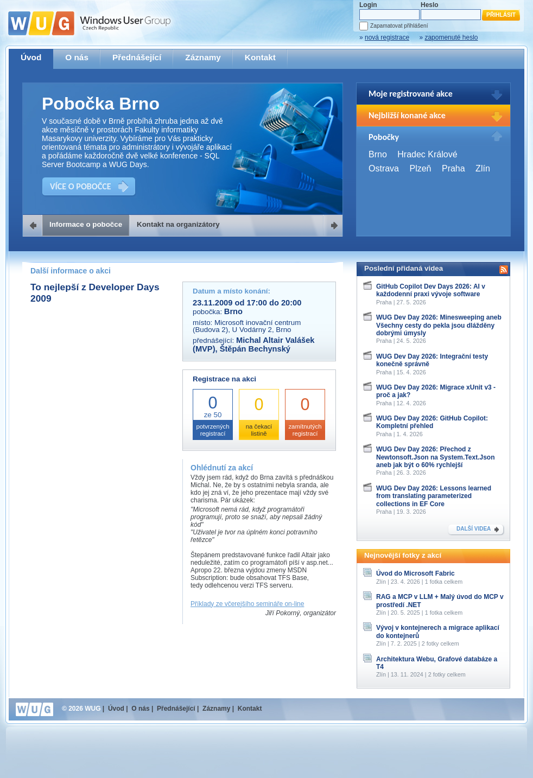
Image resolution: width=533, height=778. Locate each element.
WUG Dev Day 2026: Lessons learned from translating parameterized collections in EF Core (433, 496)
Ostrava (384, 168)
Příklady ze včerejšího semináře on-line (247, 604)
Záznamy (203, 57)
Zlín (482, 168)
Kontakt (260, 57)
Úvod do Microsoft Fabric (415, 573)
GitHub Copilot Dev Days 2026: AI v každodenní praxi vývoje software (430, 290)
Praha (453, 168)
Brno (378, 154)
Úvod (31, 57)
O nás (76, 57)
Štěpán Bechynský (255, 349)
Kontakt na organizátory (178, 224)
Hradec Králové (427, 154)
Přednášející (136, 57)
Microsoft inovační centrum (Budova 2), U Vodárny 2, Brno (247, 326)
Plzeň (420, 168)
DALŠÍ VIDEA (473, 529)
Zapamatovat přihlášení (399, 26)
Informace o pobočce (85, 224)
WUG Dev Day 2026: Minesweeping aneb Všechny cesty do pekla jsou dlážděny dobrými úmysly (439, 325)
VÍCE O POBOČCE (80, 186)
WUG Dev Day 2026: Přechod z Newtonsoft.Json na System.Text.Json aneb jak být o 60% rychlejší (435, 457)
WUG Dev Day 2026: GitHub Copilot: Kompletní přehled (432, 422)
